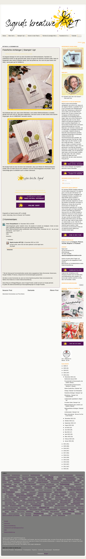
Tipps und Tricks (54, 511)
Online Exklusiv (8, 499)
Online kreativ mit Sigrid (19, 499)
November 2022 (69, 418)
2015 (64, 457)
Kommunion (79, 492)
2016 (64, 455)
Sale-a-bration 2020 (63, 504)
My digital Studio (34, 497)
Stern (72, 509)
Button (27, 480)
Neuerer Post (7, 290)
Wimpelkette (28, 515)
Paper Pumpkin (59, 499)
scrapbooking (36, 505)
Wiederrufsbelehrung (9, 532)
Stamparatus (23, 507)
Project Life (17, 500)
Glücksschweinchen (69, 486)
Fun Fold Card (50, 484)
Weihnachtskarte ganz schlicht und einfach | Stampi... (73, 405)
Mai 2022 (67, 432)
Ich (21, 490)
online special (31, 499)
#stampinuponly (25, 475)
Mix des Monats (23, 497)
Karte (59, 490)
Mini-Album (80, 495)
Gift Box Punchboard (50, 486)
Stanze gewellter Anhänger (36, 509)
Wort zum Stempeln (46, 515)
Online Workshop (39, 499)
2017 (64, 453)
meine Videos (60, 495)
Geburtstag (9, 215)
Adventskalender (68, 475)
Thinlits (37, 511)
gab (57, 484)
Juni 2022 (67, 429)
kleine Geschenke (60, 492)
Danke (79, 480)
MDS (53, 495)
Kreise (48, 494)
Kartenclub (24, 492)
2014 (64, 459)
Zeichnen (54, 515)
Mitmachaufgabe (13, 497)
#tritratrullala (45, 475)
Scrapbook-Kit (27, 505)
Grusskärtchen (17, 487)
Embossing (16, 482)
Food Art (21, 484)
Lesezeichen (63, 494)
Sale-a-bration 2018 (36, 504)
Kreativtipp (40, 494)
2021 (64, 444)
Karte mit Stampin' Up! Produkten (21, 215)
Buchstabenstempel (18, 480)
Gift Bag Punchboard (37, 486)
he (45, 487)
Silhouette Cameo (59, 505)
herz (57, 487)
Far (82, 482)
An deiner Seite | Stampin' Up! (72, 402)
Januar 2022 (68, 441)
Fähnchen (76, 482)
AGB (5, 530)
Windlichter (36, 515)
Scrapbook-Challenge (15, 505)
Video (50, 513)
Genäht (4, 486)
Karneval (40, 490)
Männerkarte (40, 495)
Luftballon (10, 495)
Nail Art (41, 497)
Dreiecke (10, 482)
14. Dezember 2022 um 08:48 (26, 223)
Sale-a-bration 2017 (23, 504)
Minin (6, 497)
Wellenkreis (78, 513)
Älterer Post (54, 290)
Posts (65, 180)
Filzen (15, 484)
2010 (64, 468)
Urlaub (22, 513)
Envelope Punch (30, 482)
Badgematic (11, 479)
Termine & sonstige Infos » (49, 35)
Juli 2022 (67, 427)
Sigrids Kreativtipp (49, 505)
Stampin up (44, 508)
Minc (69, 495)
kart (54, 490)
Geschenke (12, 486)
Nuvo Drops (58, 497)
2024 (64, 370)
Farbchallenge (7, 484)
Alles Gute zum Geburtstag (28, 477)
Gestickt (22, 486)
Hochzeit (5, 490)
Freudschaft (42, 484)
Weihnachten (67, 513)
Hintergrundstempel (76, 487)
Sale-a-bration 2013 (52, 502)
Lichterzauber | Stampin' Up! (71, 412)
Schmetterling (75, 504)
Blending (34, 479)
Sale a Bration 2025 (31, 502)
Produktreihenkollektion (7, 500)
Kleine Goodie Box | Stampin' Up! (73, 388)
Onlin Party (72, 497)
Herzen (61, 487)
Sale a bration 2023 (9, 502)
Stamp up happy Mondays (11, 507)
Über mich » (11, 35)
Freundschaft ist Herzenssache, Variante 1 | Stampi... (72, 385)
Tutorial (71, 511)
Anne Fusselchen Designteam (66, 477)
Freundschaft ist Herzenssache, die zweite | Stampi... (73, 381)
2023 (64, 372)
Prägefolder (77, 499)
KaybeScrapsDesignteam (45, 492)
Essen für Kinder (55, 482)
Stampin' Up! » (21, 35)
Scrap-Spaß (5, 505)
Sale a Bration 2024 (20, 502)
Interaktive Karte (29, 490)
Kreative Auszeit (19, 494)
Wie (23, 515)
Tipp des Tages (44, 511)
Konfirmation (9, 494)
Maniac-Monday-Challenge (24, 495)
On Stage (65, 497)
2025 (64, 368)
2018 (64, 450)
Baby (4, 479)
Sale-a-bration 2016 (10, 504)
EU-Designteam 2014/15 (66, 482)
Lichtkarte (80, 494)
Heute (67, 487)
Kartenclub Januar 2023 (70, 379)
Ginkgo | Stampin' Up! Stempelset (73, 390)
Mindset (74, 495)
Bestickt (18, 479)
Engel (23, 482)
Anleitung (49, 477)
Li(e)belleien (72, 494)
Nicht (52, 497)
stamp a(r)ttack (79, 505)
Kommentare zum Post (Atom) (16, 294)
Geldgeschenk (78, 484)
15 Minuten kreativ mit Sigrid (56, 475)
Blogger (46, 553)
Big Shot (25, 479)
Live (6, 495)
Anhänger (39, 477)
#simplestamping (16, 475)
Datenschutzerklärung (25, 279)
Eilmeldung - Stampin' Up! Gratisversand (71, 396)
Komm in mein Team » (34, 35)
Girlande (60, 486)
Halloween (29, 487)
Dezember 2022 (69, 377)
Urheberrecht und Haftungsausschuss (14, 527)
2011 (64, 466)
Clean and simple (42, 480)
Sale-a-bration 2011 (41, 502)
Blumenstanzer (71, 479)
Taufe (12, 511)
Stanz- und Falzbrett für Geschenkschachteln (65, 507)
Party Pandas (68, 499)
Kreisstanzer (55, 494)
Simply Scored (70, 505)
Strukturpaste (80, 509)
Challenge (33, 480)
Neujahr (47, 497)
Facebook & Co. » (64, 35)
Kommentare (66, 183)
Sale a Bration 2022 (78, 500)
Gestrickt (29, 486)
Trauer (63, 511)
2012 (64, 464)
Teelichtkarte (29, 511)
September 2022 (69, 423)
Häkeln (23, 487)
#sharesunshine (6, 475)
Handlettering (38, 487)
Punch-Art (46, 500)
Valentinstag (28, 513)
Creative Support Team (55, 480)
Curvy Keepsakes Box (69, 480)
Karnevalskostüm (48, 490)
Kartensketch (33, 492)
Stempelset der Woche (51, 509)
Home (4, 35)
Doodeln (4, 482)
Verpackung (38, 514)
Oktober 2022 (68, 420)
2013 (64, 462)
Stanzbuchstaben (22, 509)
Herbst (50, 488)
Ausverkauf (79, 477)
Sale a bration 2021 (65, 500)
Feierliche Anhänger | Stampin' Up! (73, 393)
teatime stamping (20, 511)
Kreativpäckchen (31, 494)
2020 (64, 446)
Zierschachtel (61, 515)
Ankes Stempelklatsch (12, 223)
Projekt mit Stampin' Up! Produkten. (31, 500)
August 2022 (68, 425)
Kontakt (6, 521)
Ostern (49, 499)
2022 (64, 375)
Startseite (31, 290)
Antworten (8, 236)
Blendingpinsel (41, 479)
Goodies (6, 488)
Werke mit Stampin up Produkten (11, 515)
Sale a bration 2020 (55, 500)
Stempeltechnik (64, 509)
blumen (59, 479)
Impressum (7, 523)
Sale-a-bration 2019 (49, 504)
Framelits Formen (30, 484)
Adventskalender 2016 (13, 477)
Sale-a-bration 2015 (78, 502)
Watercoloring (58, 513)
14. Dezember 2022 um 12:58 (31, 242)
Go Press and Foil (79, 486)
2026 (64, 366)
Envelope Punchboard (42, 482)
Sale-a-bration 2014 (65, 502)
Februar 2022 (68, 438)
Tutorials (74, 35)
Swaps (7, 511)
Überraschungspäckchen (14, 513)
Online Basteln (80, 497)
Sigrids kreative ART (15, 242)
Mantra (48, 495)
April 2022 (67, 434)
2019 (64, 448)
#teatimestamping (35, 475)
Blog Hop (50, 479)
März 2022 (68, 436)
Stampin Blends (32, 507)
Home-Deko (13, 490)
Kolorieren (72, 492)
